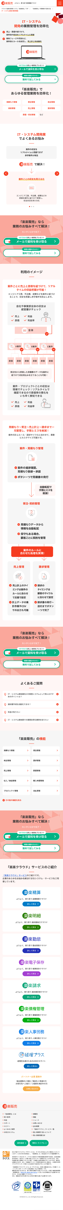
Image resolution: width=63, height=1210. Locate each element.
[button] (29, 206)
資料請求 (20, 1143)
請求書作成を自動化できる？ (33, 704)
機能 (34, 1117)
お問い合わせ (37, 1123)
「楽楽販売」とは (10, 1114)
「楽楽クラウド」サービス (15, 875)
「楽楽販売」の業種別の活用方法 (41, 9)
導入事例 (7, 1117)
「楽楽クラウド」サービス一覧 (43, 1129)
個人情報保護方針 (39, 1135)
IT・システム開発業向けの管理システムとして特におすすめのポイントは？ (33, 695)
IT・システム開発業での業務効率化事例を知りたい (33, 720)
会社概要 (36, 1126)
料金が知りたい (33, 712)
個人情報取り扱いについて (42, 1132)
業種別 (35, 1114)
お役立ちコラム (9, 1132)
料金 (5, 1120)
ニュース (36, 1120)
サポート (7, 1123)
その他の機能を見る (13, 800)
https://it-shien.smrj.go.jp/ (29, 1172)
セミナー (7, 1126)
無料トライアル (38, 1143)
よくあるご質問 (9, 1129)
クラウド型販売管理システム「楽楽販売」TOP (15, 9)
